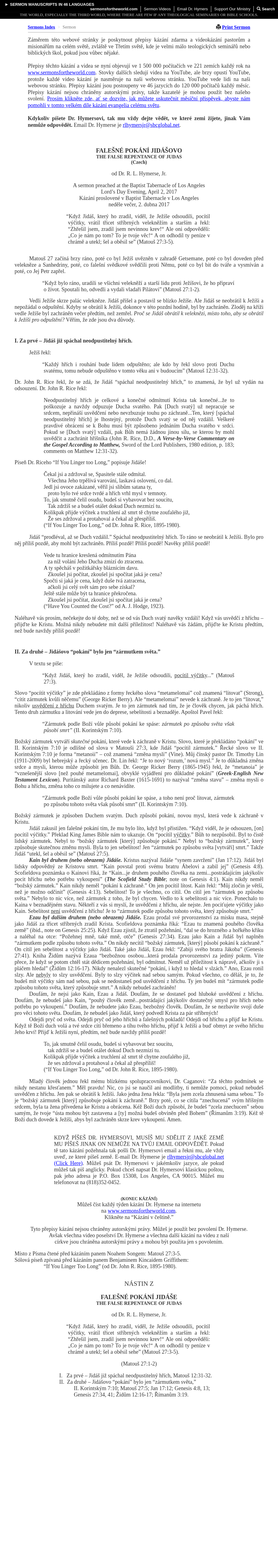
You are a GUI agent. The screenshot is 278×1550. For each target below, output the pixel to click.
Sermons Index (41, 27)
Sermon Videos (157, 9)
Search (266, 9)
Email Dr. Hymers (192, 9)
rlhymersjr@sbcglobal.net (151, 125)
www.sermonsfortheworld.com (62, 72)
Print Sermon (236, 27)
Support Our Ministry (232, 9)
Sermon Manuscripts (33, 4)
